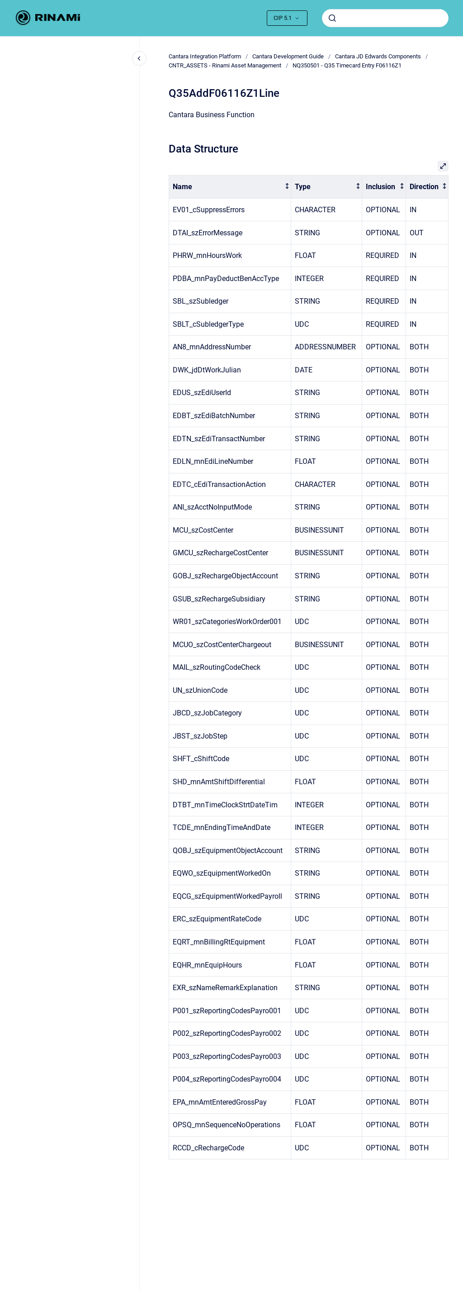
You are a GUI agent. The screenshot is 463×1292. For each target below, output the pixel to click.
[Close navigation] (139, 58)
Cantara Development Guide (288, 56)
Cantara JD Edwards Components (378, 56)
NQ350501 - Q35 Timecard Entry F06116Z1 (347, 65)
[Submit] (332, 18)
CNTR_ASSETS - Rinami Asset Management (225, 65)
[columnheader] (230, 187)
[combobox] (385, 18)
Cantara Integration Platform (205, 56)
